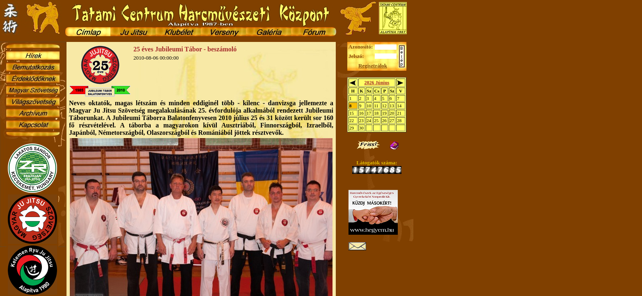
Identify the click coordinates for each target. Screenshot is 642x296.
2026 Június (376, 83)
